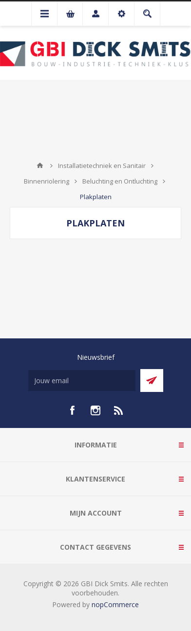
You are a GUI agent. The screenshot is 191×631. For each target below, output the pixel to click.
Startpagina (40, 165)
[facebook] (72, 410)
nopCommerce (115, 604)
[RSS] (119, 410)
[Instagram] (95, 410)
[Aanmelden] (81, 380)
